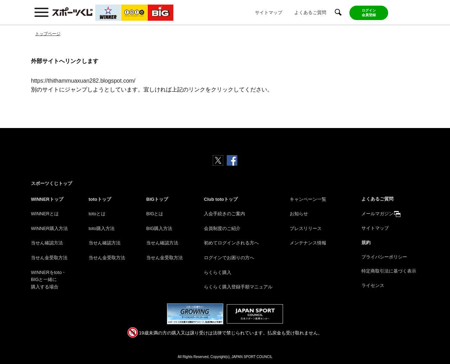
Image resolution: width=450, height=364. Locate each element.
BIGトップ (157, 199)
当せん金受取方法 (49, 257)
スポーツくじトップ (51, 183)
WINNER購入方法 (49, 228)
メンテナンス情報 (308, 242)
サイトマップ (268, 12)
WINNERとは (45, 213)
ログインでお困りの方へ (229, 257)
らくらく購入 (217, 272)
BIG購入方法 (159, 228)
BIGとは (154, 213)
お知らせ (299, 213)
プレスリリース (306, 228)
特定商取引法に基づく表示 (388, 271)
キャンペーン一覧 (308, 199)
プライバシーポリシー (384, 257)
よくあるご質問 (310, 12)
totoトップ (100, 199)
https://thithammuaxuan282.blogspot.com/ (83, 81)
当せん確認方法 (47, 242)
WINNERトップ (47, 199)
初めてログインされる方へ (231, 242)
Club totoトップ (221, 199)
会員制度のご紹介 (222, 228)
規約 (366, 242)
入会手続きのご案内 (224, 213)
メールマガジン (377, 213)
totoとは (97, 213)
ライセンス (372, 285)
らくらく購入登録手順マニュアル (238, 286)
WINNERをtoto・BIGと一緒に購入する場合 (48, 280)
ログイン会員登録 (369, 12)
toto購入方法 (102, 228)
